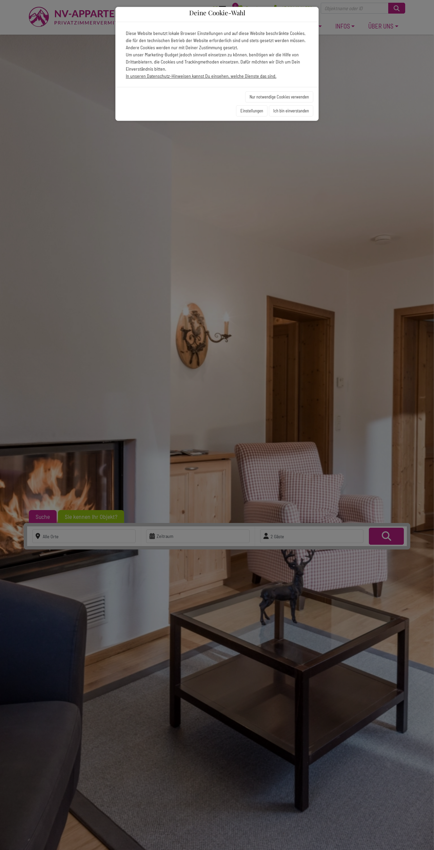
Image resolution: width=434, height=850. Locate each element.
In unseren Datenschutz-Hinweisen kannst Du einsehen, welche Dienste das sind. (201, 76)
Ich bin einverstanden (291, 110)
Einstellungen (251, 110)
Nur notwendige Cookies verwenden (279, 97)
